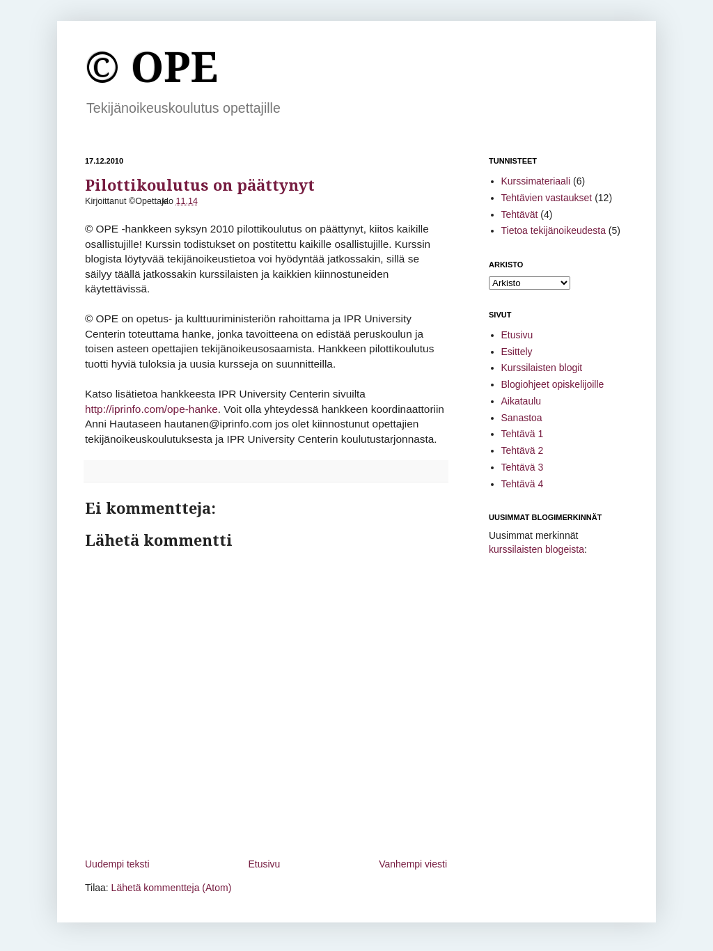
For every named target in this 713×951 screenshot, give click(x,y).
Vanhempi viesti (413, 864)
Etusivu (264, 864)
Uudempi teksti (117, 864)
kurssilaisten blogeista (536, 549)
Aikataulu (521, 401)
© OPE (151, 67)
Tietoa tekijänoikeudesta (553, 230)
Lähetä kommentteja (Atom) (171, 887)
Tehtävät (519, 214)
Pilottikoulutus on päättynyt (200, 185)
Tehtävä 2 (522, 450)
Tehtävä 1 (522, 433)
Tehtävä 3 (522, 467)
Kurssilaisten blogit (542, 367)
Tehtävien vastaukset (547, 197)
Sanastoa (521, 417)
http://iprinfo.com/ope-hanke (151, 409)
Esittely (517, 351)
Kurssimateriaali (536, 181)
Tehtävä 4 (522, 483)
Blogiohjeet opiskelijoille (552, 384)
